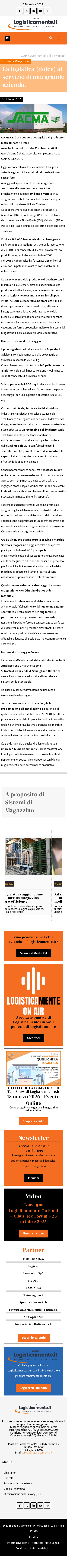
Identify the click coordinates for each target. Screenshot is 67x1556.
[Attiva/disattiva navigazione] (59, 38)
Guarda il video (33, 1233)
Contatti (9, 1478)
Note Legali (52, 1543)
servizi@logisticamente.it (37, 1452)
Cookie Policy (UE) (14, 1488)
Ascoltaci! (33, 1038)
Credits (33, 1537)
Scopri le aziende (33, 1338)
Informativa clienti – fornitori (25, 1543)
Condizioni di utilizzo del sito (33, 1548)
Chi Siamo (10, 1472)
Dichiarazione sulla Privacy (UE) (22, 1494)
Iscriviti (33, 1178)
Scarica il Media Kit (33, 953)
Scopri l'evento (33, 1121)
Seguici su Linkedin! (33, 1388)
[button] (50, 38)
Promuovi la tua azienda (18, 1483)
